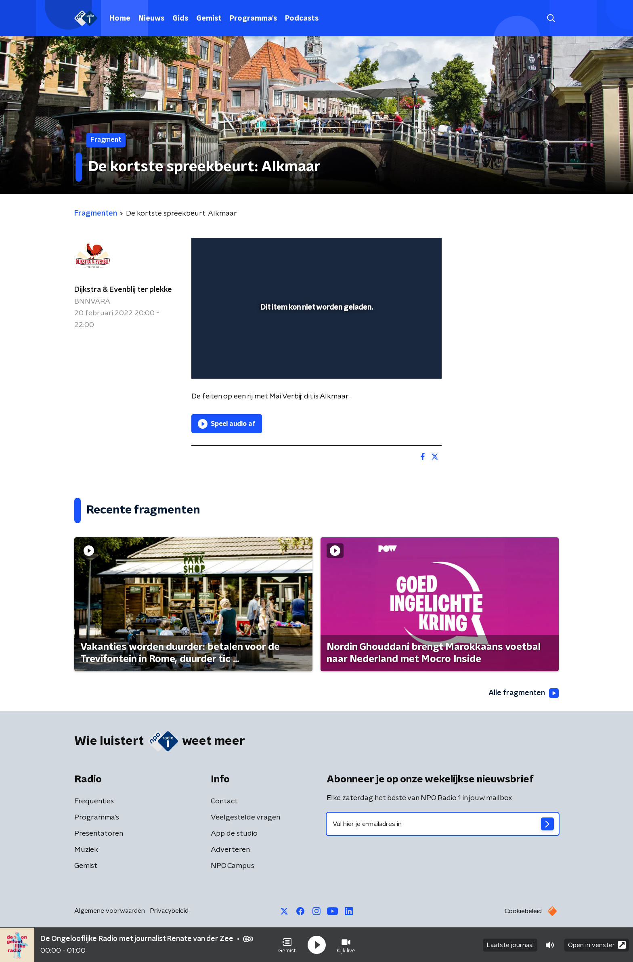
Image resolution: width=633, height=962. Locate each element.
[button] (287, 945)
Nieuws (151, 18)
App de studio (234, 833)
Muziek (86, 849)
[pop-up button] (405, 361)
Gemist (209, 18)
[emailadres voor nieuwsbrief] (443, 824)
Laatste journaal (510, 945)
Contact (224, 801)
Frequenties (94, 801)
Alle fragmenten (523, 693)
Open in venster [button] (597, 945)
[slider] (315, 339)
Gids (180, 18)
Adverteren (230, 849)
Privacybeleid (169, 911)
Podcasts (302, 18)
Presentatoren (98, 833)
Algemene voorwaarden (109, 911)
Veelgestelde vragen (245, 817)
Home (119, 18)
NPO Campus (232, 866)
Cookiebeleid (523, 911)
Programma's (253, 18)
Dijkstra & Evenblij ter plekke (123, 289)
